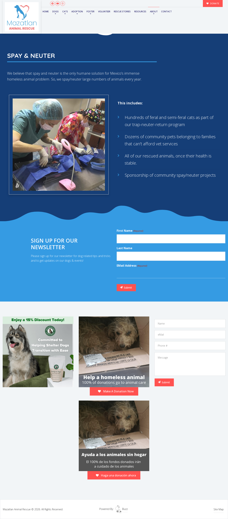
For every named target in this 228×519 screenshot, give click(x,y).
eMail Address (132, 266)
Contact (166, 11)
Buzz (121, 509)
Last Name (124, 248)
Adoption (77, 11)
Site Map (219, 509)
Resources (140, 11)
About (154, 11)
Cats (65, 11)
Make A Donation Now (116, 391)
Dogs (55, 11)
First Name (130, 231)
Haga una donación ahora (116, 475)
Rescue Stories (122, 11)
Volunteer (104, 11)
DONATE (212, 3)
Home (46, 11)
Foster (90, 11)
